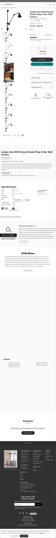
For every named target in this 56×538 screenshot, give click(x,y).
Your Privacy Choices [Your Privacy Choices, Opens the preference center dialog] (14, 536)
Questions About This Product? (48, 98)
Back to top (28, 443)
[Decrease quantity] (39, 48)
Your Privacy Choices (25, 460)
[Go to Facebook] (20, 513)
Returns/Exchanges (25, 454)
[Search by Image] (50, 5)
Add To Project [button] (42, 64)
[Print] (22, 136)
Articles (21, 474)
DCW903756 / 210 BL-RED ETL (41, 363)
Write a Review (28, 433)
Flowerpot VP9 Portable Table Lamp (27, 484)
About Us (47, 453)
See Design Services (35, 98)
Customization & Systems (38, 461)
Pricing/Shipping (24, 456)
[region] (28, 533)
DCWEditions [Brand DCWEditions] (44, 19)
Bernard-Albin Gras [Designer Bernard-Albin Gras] (35, 19)
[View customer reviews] (33, 513)
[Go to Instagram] (27, 513)
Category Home (3, 7)
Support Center (24, 453)
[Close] (53, 530)
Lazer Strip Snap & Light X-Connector (27, 486)
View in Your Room (37, 463)
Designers (22, 479)
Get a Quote (23, 467)
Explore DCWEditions (28, 270)
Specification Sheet (43, 194)
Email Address (18, 504)
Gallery (21, 476)
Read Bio (21, 161)
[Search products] (46, 4)
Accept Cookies (24, 536)
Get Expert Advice (24, 468)
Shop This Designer (23, 241)
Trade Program (36, 458)
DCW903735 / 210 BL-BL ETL (14, 363)
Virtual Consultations (37, 454)
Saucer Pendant (23, 489)
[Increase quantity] (45, 48)
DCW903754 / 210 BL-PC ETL (14, 367)
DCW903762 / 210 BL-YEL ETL (41, 364)
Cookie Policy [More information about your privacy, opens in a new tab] (42, 533)
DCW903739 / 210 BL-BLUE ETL (42, 365)
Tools (34, 468)
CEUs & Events (36, 460)
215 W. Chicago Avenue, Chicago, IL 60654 (28, 525)
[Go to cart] (53, 4)
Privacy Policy (38, 507)
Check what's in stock (48, 35)
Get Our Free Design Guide (10, 469)
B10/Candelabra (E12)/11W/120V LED (18, 200)
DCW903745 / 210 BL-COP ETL (14, 365)
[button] (2, 4)
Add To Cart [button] (42, 60)
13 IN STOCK (33, 35)
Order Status (23, 461)
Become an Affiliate (49, 460)
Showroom (48, 454)
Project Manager (36, 456)
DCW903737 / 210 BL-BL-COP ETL (14, 364)
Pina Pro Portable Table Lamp (26, 488)
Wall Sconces (13, 7)
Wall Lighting (8, 7)
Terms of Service (19, 508)
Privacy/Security (24, 458)
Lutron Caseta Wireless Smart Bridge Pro (28, 491)
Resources (35, 470)
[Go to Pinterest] (14, 136)
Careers (47, 458)
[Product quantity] (42, 48)
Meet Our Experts (49, 456)
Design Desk (35, 453)
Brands (21, 477)
